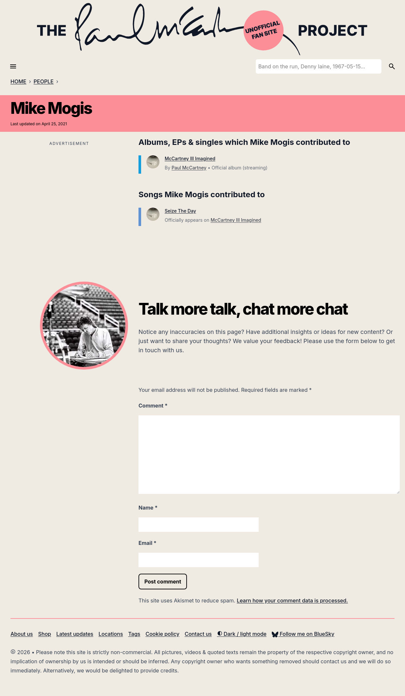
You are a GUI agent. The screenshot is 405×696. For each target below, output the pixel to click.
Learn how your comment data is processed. (292, 600)
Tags (134, 634)
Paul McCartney (189, 167)
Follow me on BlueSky (303, 634)
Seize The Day (180, 211)
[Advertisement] (69, 194)
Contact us (198, 634)
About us (21, 634)
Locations (111, 634)
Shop (44, 634)
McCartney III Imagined (190, 158)
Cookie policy (162, 634)
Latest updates (74, 634)
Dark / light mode (242, 634)
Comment (153, 405)
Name (147, 507)
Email (147, 543)
